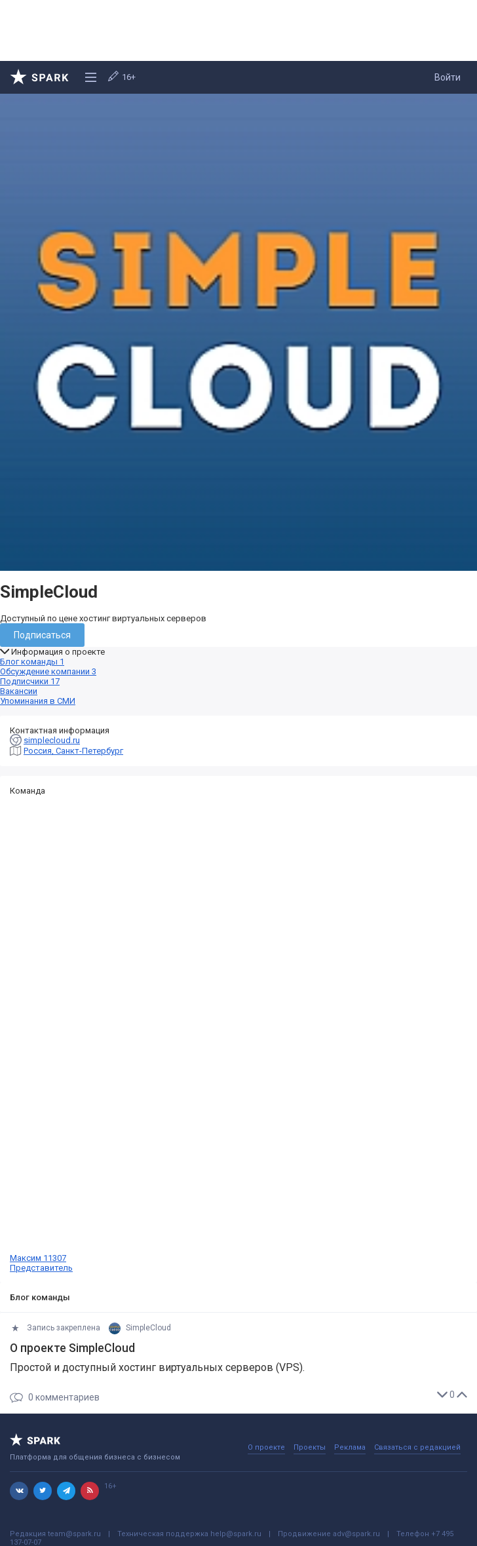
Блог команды (32, 662)
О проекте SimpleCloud (72, 1348)
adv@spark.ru (356, 1534)
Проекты (310, 1447)
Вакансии (18, 691)
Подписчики (30, 681)
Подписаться (42, 635)
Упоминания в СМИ (37, 701)
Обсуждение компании (48, 671)
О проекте (266, 1447)
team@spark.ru (74, 1534)
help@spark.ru (235, 1534)
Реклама (350, 1447)
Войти (447, 77)
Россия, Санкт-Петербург (73, 751)
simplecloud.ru (52, 740)
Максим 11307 (238, 1034)
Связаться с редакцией (417, 1447)
